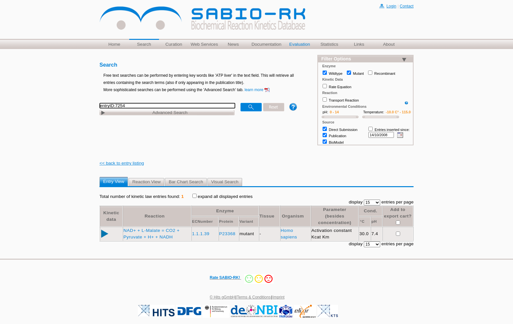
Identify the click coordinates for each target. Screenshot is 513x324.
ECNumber (202, 221)
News (233, 44)
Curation (173, 44)
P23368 (228, 233)
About (389, 44)
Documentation (266, 44)
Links (359, 44)
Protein (226, 221)
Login (391, 6)
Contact (407, 6)
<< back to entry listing (121, 163)
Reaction (155, 216)
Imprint (279, 297)
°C (362, 221)
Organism (293, 216)
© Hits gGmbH (222, 297)
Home (114, 44)
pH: (325, 112)
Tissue (266, 216)
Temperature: (373, 112)
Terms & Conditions (254, 297)
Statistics (329, 44)
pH (374, 221)
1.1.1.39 (201, 233)
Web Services (204, 44)
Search (144, 44)
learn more (254, 90)
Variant (246, 221)
